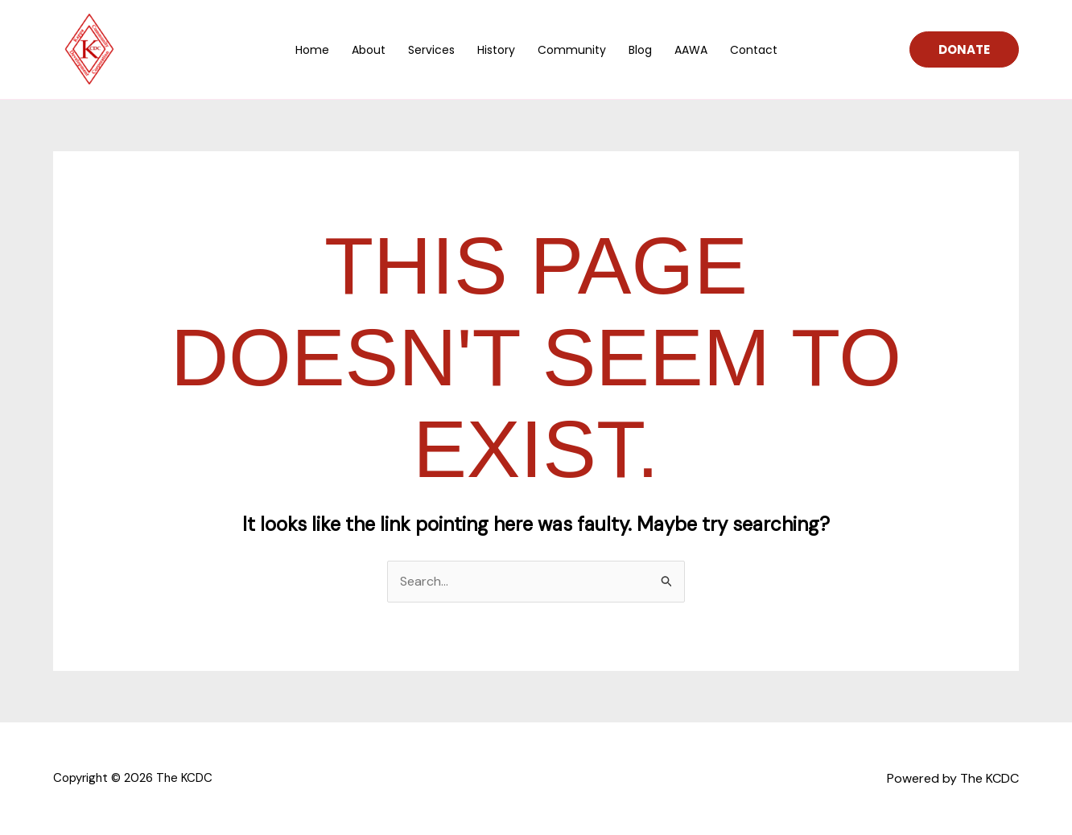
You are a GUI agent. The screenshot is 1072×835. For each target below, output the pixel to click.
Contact (753, 50)
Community (572, 50)
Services (431, 50)
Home (312, 50)
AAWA (690, 50)
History (496, 50)
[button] (964, 49)
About (369, 50)
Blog (640, 50)
